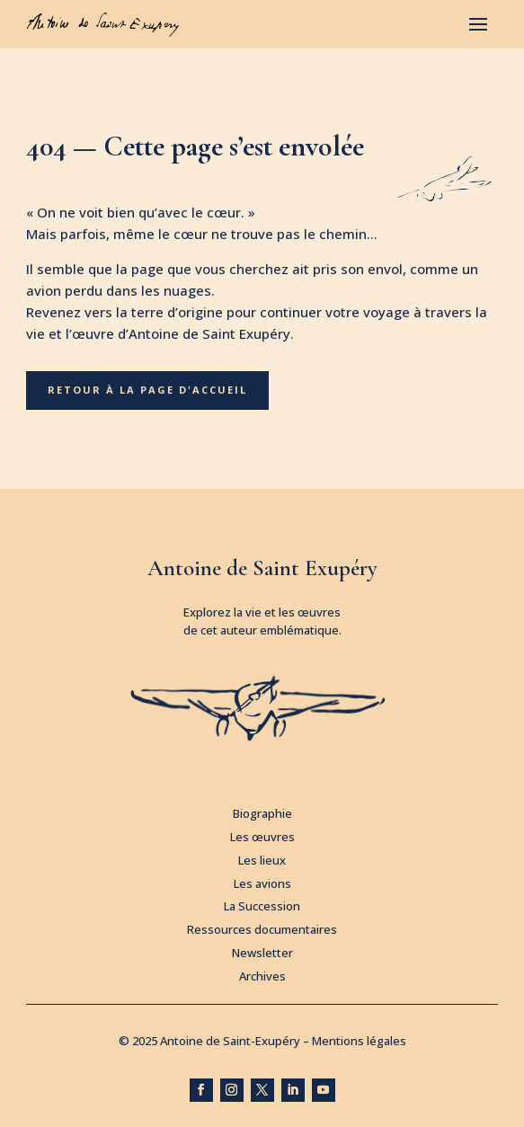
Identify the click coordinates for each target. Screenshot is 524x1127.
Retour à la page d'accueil (147, 389)
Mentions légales (359, 1041)
